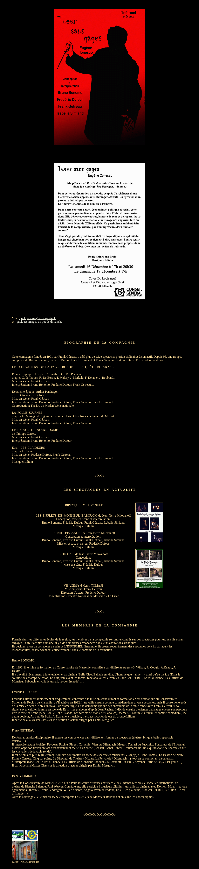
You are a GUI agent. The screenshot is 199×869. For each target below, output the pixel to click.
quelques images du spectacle (37, 318)
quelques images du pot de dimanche (39, 321)
